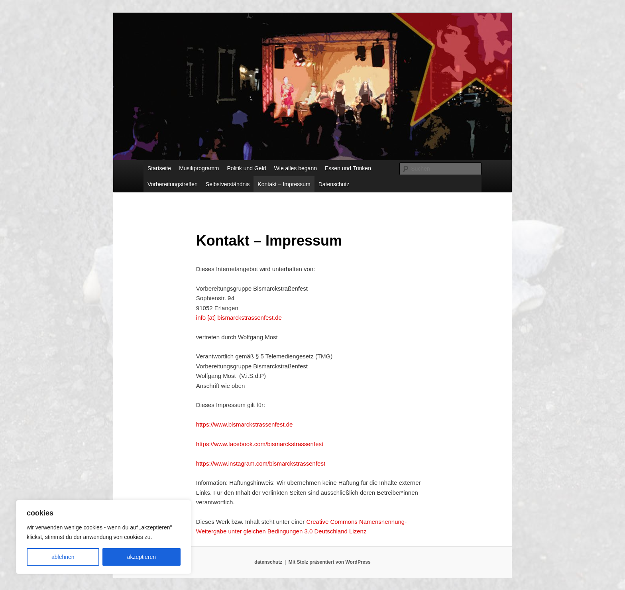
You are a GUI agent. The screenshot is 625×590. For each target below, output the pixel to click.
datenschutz (268, 562)
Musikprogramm (199, 168)
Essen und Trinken (348, 168)
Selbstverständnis (228, 184)
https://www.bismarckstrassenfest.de (244, 424)
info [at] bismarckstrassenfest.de (239, 317)
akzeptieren (141, 557)
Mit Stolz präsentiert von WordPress (330, 562)
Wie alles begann (295, 168)
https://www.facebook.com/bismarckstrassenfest (259, 444)
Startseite (159, 168)
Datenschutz (334, 184)
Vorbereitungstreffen (172, 184)
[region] (103, 537)
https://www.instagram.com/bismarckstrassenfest (260, 463)
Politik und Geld (246, 168)
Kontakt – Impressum (283, 184)
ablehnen (63, 557)
